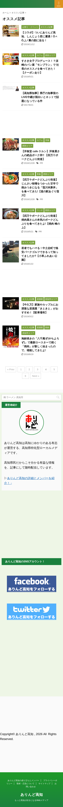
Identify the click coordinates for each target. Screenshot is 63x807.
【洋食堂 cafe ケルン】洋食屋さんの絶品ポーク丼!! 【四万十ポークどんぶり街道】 (40, 155)
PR (41, 163)
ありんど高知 (31, 728)
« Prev (10, 369)
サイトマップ (44, 717)
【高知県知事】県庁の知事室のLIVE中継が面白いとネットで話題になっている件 (40, 97)
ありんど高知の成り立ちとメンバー (23, 714)
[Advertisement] (31, 123)
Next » (35, 376)
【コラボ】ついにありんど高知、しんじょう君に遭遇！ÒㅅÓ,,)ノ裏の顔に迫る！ (39, 36)
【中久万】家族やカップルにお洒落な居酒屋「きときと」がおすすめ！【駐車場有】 (39, 308)
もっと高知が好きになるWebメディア (31, 734)
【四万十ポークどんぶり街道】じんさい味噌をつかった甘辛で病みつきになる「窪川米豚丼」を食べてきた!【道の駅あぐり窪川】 (40, 187)
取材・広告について (25, 717)
